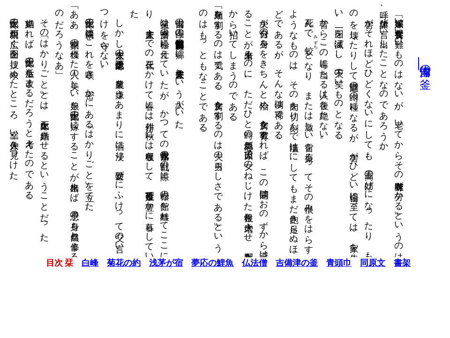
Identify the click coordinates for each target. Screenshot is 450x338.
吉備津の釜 (422, 63)
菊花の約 (120, 263)
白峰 (86, 263)
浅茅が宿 (163, 263)
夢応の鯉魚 (209, 263)
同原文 (369, 263)
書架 (398, 263)
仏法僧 (251, 263)
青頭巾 (335, 263)
